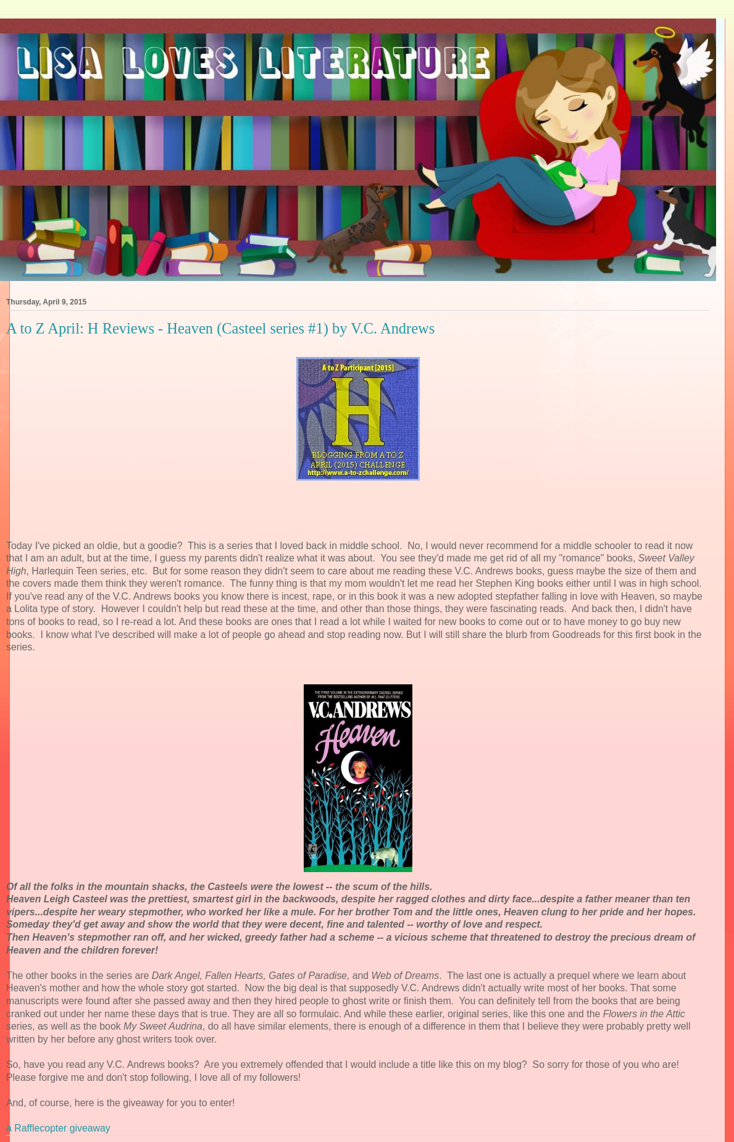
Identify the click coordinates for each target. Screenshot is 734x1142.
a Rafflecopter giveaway (58, 1128)
